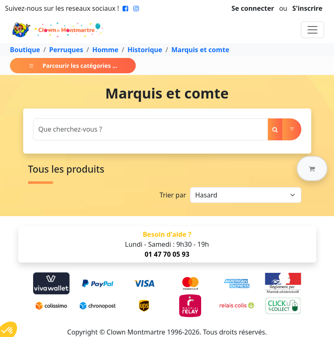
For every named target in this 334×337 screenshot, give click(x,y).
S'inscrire (307, 8)
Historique (144, 49)
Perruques (66, 49)
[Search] (150, 129)
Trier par (172, 195)
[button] (312, 168)
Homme (105, 49)
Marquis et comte (200, 49)
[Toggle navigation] (312, 30)
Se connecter (252, 8)
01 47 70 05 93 (166, 254)
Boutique (25, 49)
